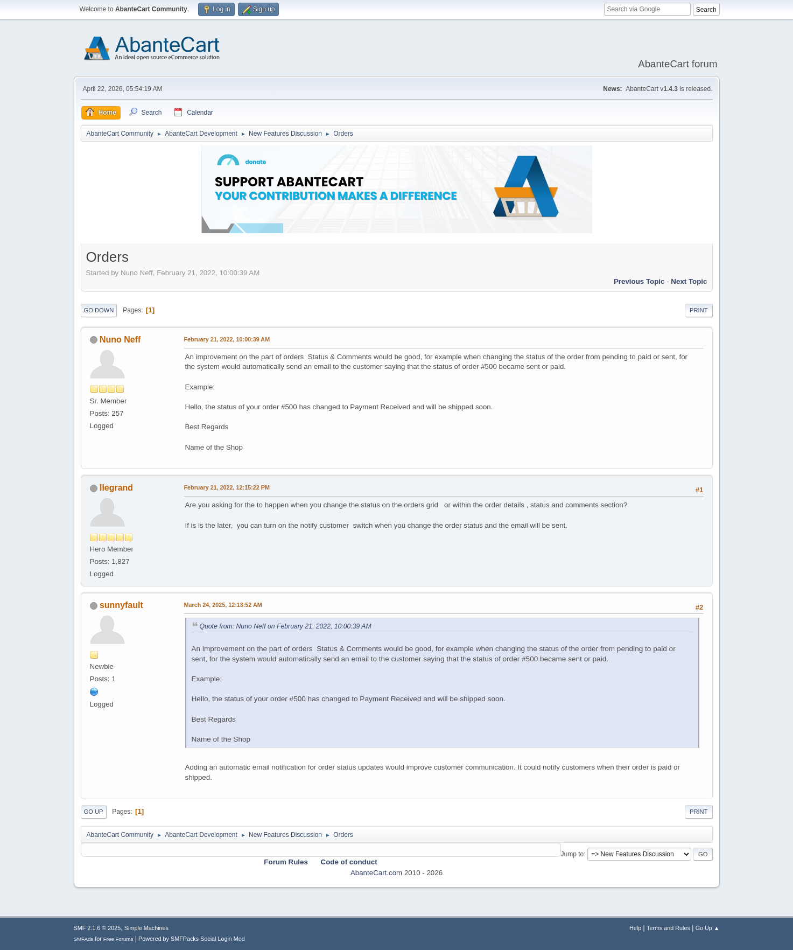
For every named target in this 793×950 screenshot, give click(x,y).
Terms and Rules (668, 928)
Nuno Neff (120, 339)
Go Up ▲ (708, 928)
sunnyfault (121, 605)
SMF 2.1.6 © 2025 (97, 928)
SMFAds (84, 939)
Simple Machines (146, 928)
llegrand (116, 487)
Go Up (93, 811)
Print (699, 310)
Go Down (99, 310)
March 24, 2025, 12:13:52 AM (223, 605)
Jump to (572, 854)
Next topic (689, 281)
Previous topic (639, 281)
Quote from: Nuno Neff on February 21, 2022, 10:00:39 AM (285, 626)
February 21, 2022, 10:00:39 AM (227, 339)
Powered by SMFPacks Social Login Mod (191, 938)
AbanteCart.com (376, 873)
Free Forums (118, 939)
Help (635, 928)
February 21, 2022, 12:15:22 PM (227, 487)
